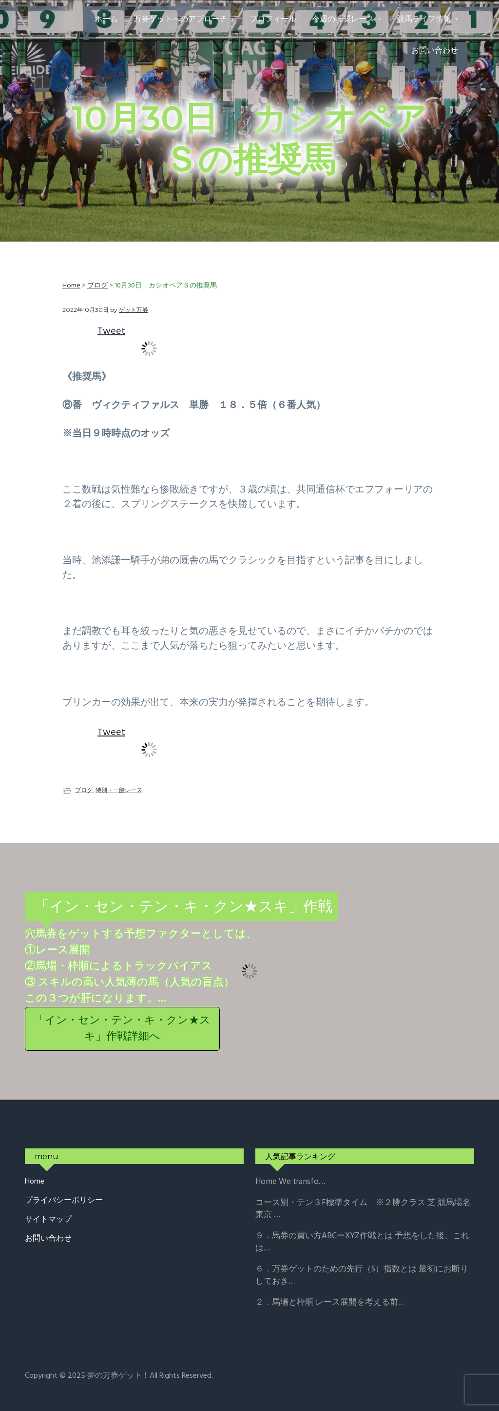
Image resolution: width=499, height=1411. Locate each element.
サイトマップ (48, 1220)
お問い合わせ (48, 1239)
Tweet (111, 331)
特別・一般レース (119, 790)
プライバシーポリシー (64, 1201)
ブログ (84, 790)
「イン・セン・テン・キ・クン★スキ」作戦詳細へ (122, 1028)
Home (34, 1182)
